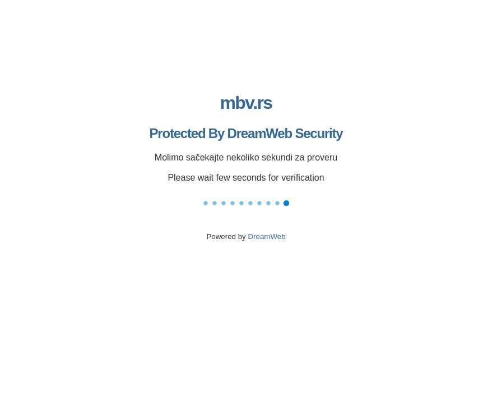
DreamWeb (266, 236)
